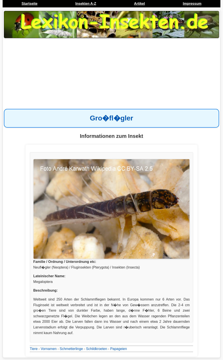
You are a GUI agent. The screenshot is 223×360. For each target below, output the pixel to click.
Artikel (139, 3)
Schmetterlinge (71, 349)
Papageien (118, 349)
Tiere (34, 349)
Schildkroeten (96, 349)
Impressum (192, 3)
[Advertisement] (111, 74)
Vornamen (49, 349)
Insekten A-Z (85, 3)
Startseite (29, 3)
